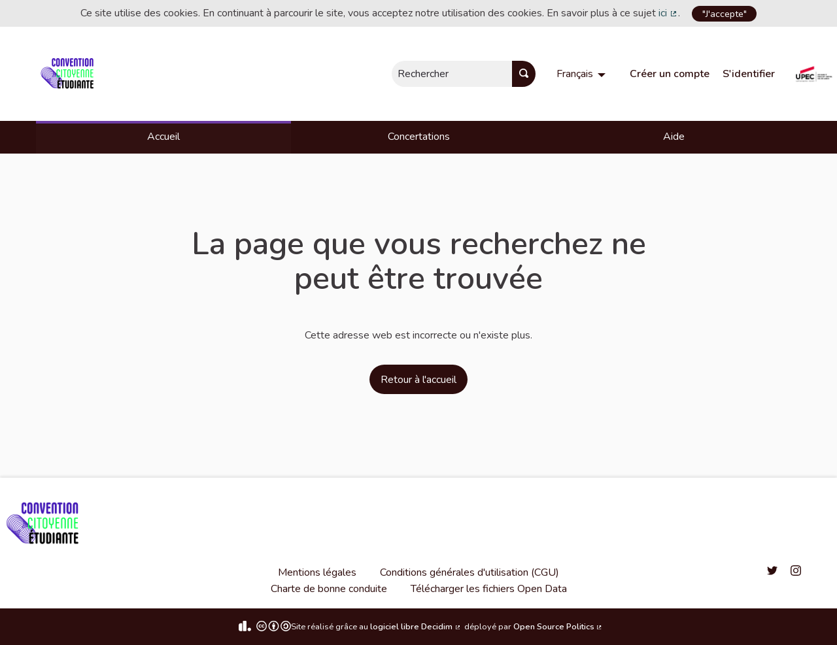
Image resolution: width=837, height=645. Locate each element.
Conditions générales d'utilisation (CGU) (469, 572)
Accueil (163, 136)
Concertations (419, 136)
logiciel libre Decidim (416, 627)
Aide (674, 136)
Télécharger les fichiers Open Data (489, 589)
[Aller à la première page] (69, 74)
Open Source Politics (558, 627)
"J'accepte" (724, 13)
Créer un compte (669, 74)
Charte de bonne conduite (329, 589)
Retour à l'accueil (418, 379)
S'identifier (749, 74)
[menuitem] (582, 73)
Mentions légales (317, 572)
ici (668, 13)
